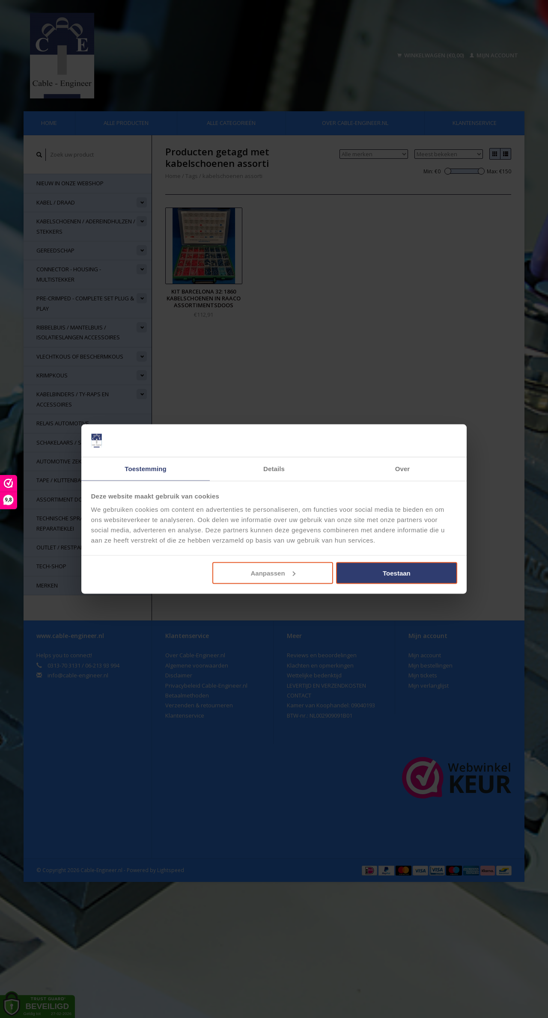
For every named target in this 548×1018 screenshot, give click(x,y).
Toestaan (397, 573)
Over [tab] (402, 468)
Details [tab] (274, 468)
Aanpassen (273, 573)
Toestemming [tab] (146, 468)
